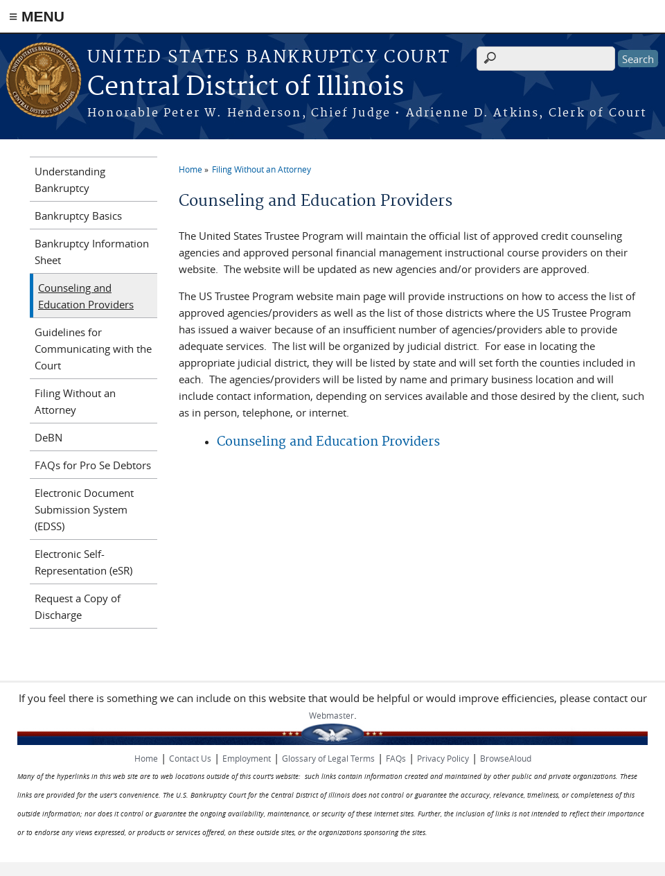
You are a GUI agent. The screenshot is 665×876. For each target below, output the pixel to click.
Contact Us (190, 758)
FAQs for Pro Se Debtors (93, 465)
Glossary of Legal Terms (328, 758)
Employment (246, 758)
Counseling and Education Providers (328, 442)
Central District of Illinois (245, 87)
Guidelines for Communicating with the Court (93, 348)
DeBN (48, 437)
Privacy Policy (443, 758)
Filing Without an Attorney (261, 169)
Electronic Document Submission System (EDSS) (84, 509)
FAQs (396, 758)
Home (190, 169)
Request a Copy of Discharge (78, 606)
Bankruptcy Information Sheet (92, 251)
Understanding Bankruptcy (70, 179)
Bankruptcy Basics (78, 215)
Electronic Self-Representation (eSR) (83, 562)
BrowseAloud (505, 758)
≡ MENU (36, 16)
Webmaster (331, 715)
